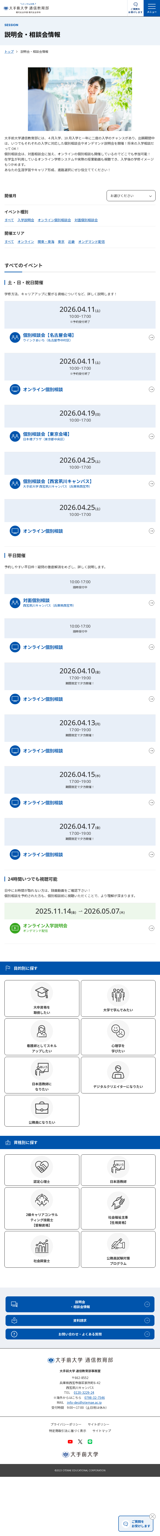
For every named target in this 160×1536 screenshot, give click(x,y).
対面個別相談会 (86, 220)
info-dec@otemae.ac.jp (84, 1402)
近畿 (71, 241)
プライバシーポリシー (66, 1424)
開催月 (10, 195)
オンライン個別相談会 (54, 220)
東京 (61, 241)
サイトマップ (101, 1431)
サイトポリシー (98, 1424)
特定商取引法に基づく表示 (67, 1431)
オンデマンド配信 (91, 241)
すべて (9, 220)
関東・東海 (46, 241)
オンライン (26, 241)
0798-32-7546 (94, 1397)
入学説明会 (26, 220)
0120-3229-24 (84, 1392)
